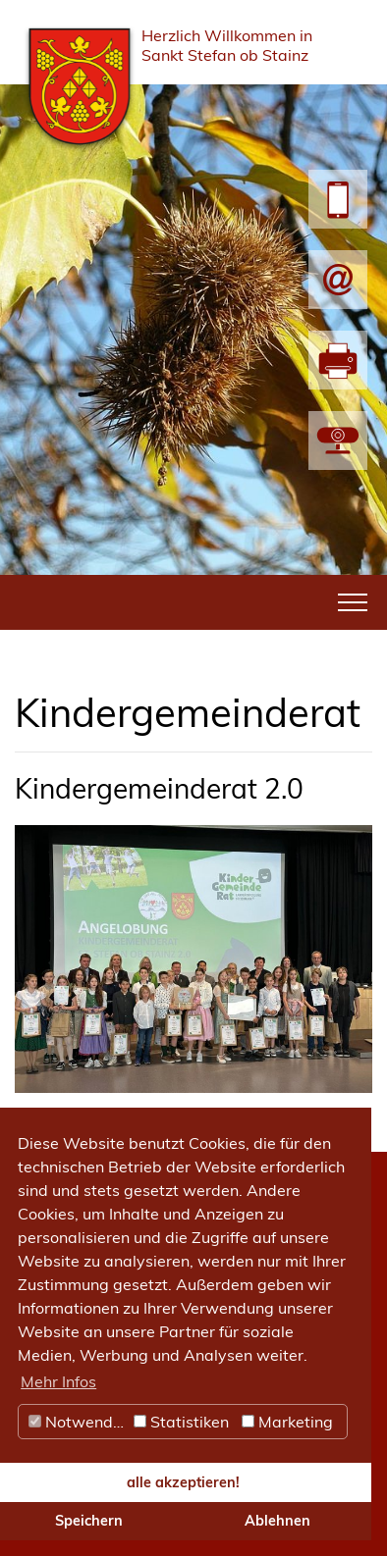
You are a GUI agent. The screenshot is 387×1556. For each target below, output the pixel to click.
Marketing (287, 1421)
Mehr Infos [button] (58, 1381)
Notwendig (77, 1421)
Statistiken (181, 1421)
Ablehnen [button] (277, 1521)
